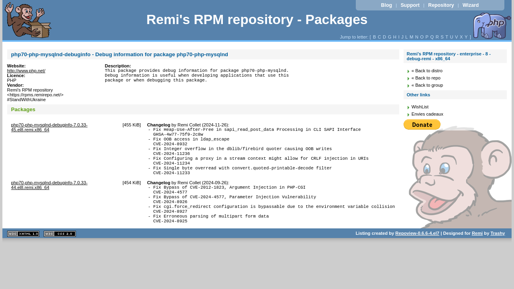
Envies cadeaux (427, 114)
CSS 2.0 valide (60, 255)
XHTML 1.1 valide (23, 255)
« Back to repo (426, 77)
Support (410, 5)
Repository (441, 5)
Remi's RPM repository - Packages (256, 19)
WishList (420, 106)
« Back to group (427, 85)
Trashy (498, 254)
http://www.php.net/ (26, 70)
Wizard (471, 5)
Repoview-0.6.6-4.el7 (417, 254)
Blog (386, 5)
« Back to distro (427, 70)
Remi (477, 254)
